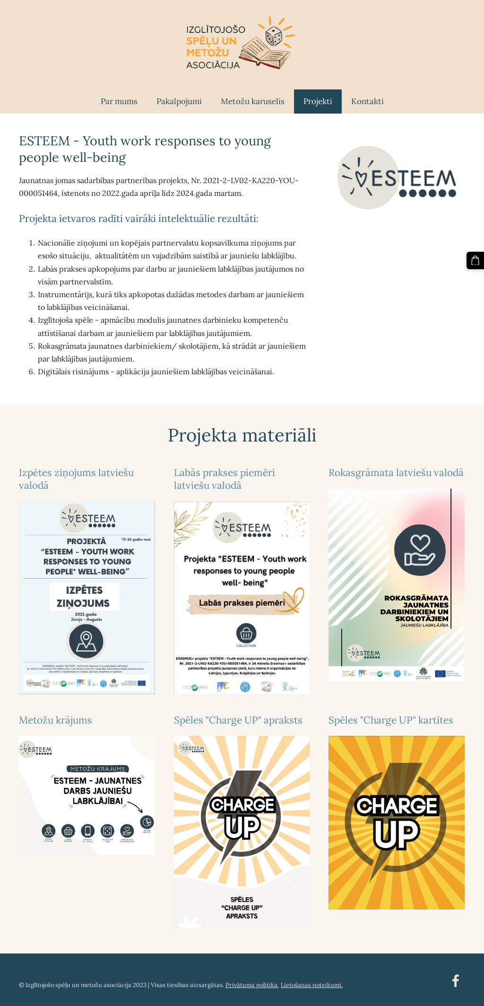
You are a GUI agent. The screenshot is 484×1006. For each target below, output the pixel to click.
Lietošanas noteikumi (311, 981)
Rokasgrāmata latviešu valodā (396, 468)
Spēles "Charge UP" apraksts (238, 716)
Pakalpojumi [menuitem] (179, 97)
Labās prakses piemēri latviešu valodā (224, 475)
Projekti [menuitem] (317, 97)
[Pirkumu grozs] (476, 260)
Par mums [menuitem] (119, 97)
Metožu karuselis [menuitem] (253, 97)
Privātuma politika (251, 981)
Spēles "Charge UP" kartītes (390, 716)
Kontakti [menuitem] (367, 97)
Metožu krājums (55, 716)
